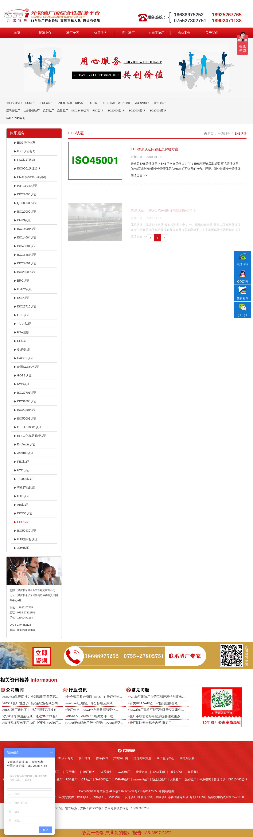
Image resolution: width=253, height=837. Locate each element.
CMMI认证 (22, 220)
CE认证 (20, 341)
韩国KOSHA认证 (26, 366)
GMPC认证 (23, 289)
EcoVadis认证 (24, 444)
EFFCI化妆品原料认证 (30, 435)
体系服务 (100, 32)
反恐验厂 (48, 110)
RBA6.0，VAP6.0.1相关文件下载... (91, 716)
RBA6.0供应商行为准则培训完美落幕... (31, 696)
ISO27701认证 (25, 392)
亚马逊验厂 (13, 110)
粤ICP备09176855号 (148, 791)
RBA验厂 (80, 103)
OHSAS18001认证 (28, 427)
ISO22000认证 (25, 194)
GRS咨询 (109, 103)
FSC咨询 (97, 110)
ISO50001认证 (25, 418)
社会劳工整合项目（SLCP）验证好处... (94, 696)
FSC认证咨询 (24, 160)
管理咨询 (142, 771)
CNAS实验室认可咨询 (30, 177)
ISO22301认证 (25, 410)
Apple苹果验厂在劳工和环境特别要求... (157, 696)
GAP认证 (21, 496)
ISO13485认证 (25, 254)
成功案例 (184, 32)
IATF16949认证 (25, 185)
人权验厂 (176, 779)
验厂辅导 (84, 758)
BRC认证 (21, 280)
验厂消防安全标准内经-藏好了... (152, 722)
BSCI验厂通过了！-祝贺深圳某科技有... (31, 709)
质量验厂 (62, 110)
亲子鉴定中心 (165, 758)
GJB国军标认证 (26, 539)
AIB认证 (21, 504)
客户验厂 (128, 32)
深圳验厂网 (120, 758)
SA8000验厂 (103, 779)
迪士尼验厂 (160, 103)
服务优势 (176, 771)
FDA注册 (21, 332)
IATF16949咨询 (15, 118)
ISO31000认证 (25, 401)
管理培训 (219, 779)
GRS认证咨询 (24, 151)
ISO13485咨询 (80, 110)
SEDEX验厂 (46, 103)
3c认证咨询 (65, 758)
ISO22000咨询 (116, 110)
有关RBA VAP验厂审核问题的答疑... (155, 703)
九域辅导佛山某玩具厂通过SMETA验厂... (33, 716)
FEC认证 (21, 461)
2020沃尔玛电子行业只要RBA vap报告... (95, 722)
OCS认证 (21, 315)
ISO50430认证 (25, 530)
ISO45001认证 (25, 246)
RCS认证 (21, 297)
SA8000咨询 (64, 103)
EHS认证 (21, 522)
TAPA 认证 (22, 323)
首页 (17, 32)
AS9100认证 (24, 453)
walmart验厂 (141, 779)
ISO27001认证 (25, 263)
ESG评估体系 (24, 142)
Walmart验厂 (143, 103)
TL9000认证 (23, 479)
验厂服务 (89, 771)
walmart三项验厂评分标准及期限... (91, 703)
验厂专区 (72, 32)
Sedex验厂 (55, 779)
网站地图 (168, 791)
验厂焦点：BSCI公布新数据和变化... (92, 709)
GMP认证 (22, 349)
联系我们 (193, 771)
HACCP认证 (23, 358)
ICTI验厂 (94, 103)
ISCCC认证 (23, 513)
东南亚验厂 (156, 32)
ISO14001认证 (25, 228)
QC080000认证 (25, 203)
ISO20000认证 (25, 211)
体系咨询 (102, 758)
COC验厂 (124, 771)
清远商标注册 (142, 758)
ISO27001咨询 (158, 110)
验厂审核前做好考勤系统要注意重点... (156, 716)
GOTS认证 (22, 375)
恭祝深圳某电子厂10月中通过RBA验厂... (32, 722)
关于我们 (212, 32)
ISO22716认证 (25, 306)
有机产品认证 (24, 487)
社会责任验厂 (31, 110)
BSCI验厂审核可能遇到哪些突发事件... (157, 709)
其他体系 (21, 548)
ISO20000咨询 (137, 110)
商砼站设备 (187, 758)
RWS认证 (22, 384)
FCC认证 (21, 470)
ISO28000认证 (25, 272)
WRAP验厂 (125, 103)
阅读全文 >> (139, 175)
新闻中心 (45, 32)
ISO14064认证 (25, 237)
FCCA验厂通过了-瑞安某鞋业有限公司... (32, 703)
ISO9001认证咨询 (27, 168)
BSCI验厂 (29, 103)
